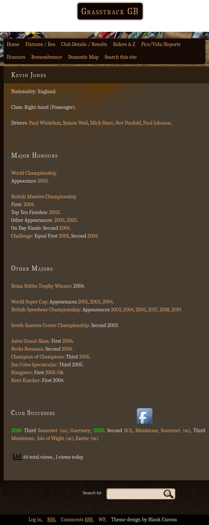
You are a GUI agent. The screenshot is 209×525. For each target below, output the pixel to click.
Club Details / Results (84, 44)
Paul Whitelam (45, 123)
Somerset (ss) (53, 430)
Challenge (21, 236)
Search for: (92, 493)
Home (13, 44)
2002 (54, 212)
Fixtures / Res (40, 44)
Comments (77, 519)
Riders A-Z (124, 44)
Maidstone (146, 430)
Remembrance (46, 57)
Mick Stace (101, 123)
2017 (153, 309)
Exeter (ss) (86, 438)
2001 (83, 302)
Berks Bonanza (27, 349)
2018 (164, 309)
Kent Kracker (25, 380)
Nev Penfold (128, 123)
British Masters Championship (44, 196)
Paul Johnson (157, 123)
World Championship (33, 173)
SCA (128, 430)
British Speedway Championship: (46, 309)
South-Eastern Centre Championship (50, 325)
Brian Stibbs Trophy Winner (41, 286)
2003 (59, 220)
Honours (16, 57)
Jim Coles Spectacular (33, 364)
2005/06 (54, 372)
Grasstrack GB (110, 11)
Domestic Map (83, 57)
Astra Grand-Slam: (30, 341)
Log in (34, 519)
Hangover (21, 372)
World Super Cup (29, 302)
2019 (176, 309)
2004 (28, 204)
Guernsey (80, 430)
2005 (43, 181)
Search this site (120, 57)
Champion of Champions (37, 357)
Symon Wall (75, 123)
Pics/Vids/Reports (161, 44)
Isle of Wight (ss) (55, 438)
